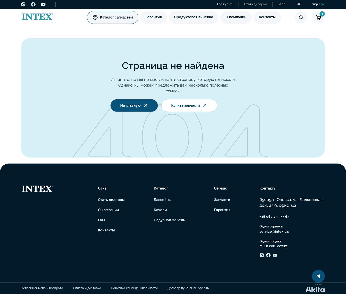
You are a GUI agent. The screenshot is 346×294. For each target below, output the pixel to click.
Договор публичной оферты (188, 288)
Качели (160, 210)
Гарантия (153, 17)
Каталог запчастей (112, 17)
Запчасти (222, 200)
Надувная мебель (169, 220)
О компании (236, 17)
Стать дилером (255, 4)
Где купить (225, 4)
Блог (281, 4)
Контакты (267, 17)
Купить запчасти (189, 106)
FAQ (298, 4)
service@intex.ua (274, 231)
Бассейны (162, 200)
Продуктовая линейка (193, 17)
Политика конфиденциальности (134, 288)
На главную (134, 106)
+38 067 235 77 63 (274, 216)
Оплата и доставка (87, 288)
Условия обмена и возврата (42, 288)
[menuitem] (315, 4)
